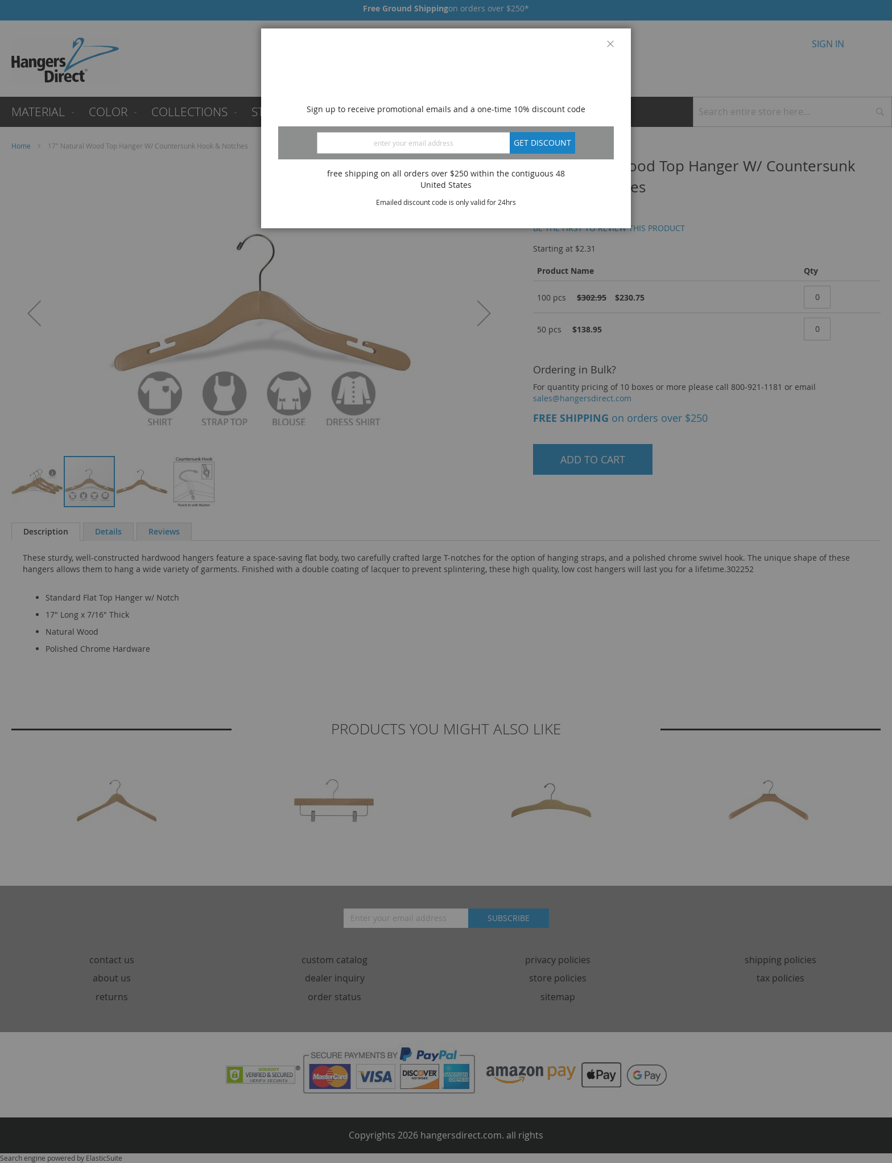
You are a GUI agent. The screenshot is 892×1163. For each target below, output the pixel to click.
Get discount (542, 142)
